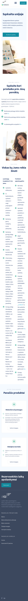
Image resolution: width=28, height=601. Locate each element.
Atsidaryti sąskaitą (11, 34)
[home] (7, 3)
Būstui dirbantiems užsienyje (8, 521)
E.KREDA (20, 305)
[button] (15, 2)
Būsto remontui (5, 524)
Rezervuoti (6, 488)
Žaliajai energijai (5, 527)
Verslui (3, 541)
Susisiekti (23, 3)
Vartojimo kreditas (6, 530)
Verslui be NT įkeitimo (7, 544)
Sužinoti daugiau (14, 429)
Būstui (3, 517)
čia (24, 328)
